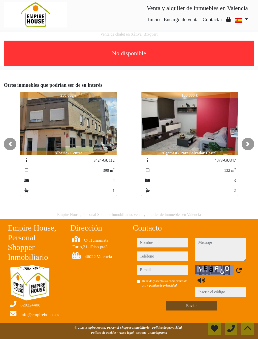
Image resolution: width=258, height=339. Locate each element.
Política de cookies (104, 332)
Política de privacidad (167, 327)
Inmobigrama (157, 332)
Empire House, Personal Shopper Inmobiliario (117, 327)
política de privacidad (163, 285)
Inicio (154, 19)
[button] (10, 144)
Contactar (212, 19)
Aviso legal (127, 332)
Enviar (191, 305)
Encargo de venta (181, 19)
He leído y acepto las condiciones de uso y (164, 283)
